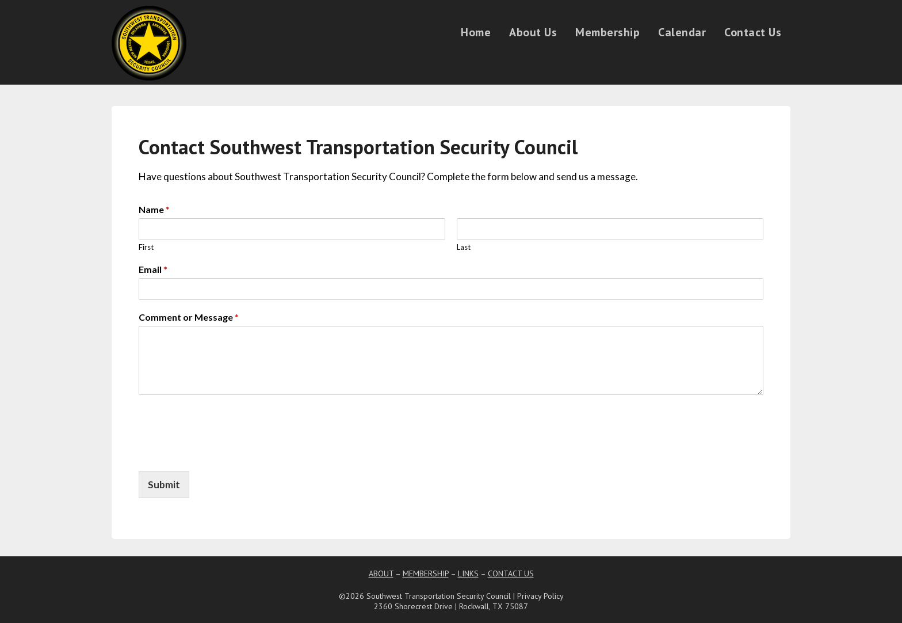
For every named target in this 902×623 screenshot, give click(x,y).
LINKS (468, 573)
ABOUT (381, 573)
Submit (164, 484)
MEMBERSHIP (426, 573)
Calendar (682, 32)
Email (153, 269)
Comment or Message (189, 317)
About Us (533, 32)
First (146, 247)
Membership (607, 32)
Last (464, 247)
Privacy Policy (540, 596)
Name (154, 209)
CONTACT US (511, 573)
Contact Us (752, 32)
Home (476, 32)
